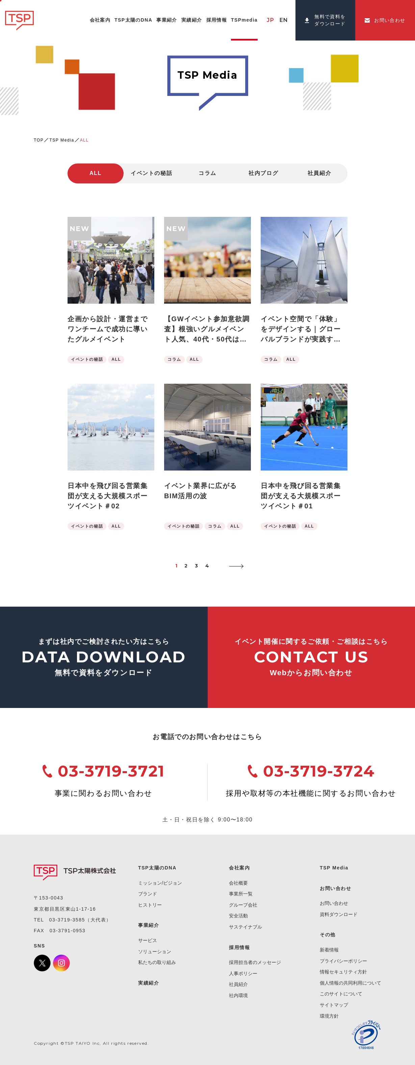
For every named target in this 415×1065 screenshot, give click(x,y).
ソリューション (154, 951)
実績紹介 (148, 983)
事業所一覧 (241, 893)
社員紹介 (319, 173)
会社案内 (239, 867)
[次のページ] (234, 566)
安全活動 (238, 915)
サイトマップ (334, 1005)
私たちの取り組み (157, 962)
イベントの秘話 (151, 173)
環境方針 (329, 1016)
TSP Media (61, 140)
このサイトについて (341, 993)
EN (284, 20)
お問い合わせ (334, 903)
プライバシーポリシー (343, 961)
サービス (147, 940)
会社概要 (238, 883)
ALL (95, 173)
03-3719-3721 (111, 771)
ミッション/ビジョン (160, 883)
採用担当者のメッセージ (255, 962)
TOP (39, 140)
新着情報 (329, 950)
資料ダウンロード (339, 914)
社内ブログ (263, 173)
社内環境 (238, 995)
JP (270, 20)
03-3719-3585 (67, 919)
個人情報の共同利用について (350, 983)
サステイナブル (245, 927)
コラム (207, 173)
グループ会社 (243, 905)
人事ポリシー (243, 973)
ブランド (147, 893)
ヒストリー (150, 905)
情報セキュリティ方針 (343, 971)
